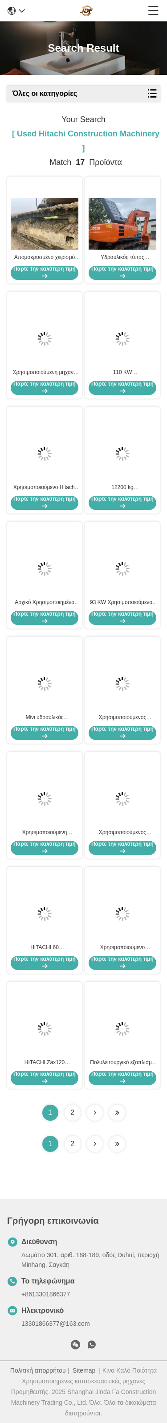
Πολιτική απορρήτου (38, 1370)
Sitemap (84, 1370)
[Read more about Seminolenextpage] (95, 1144)
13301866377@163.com (55, 1323)
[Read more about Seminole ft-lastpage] (117, 1144)
